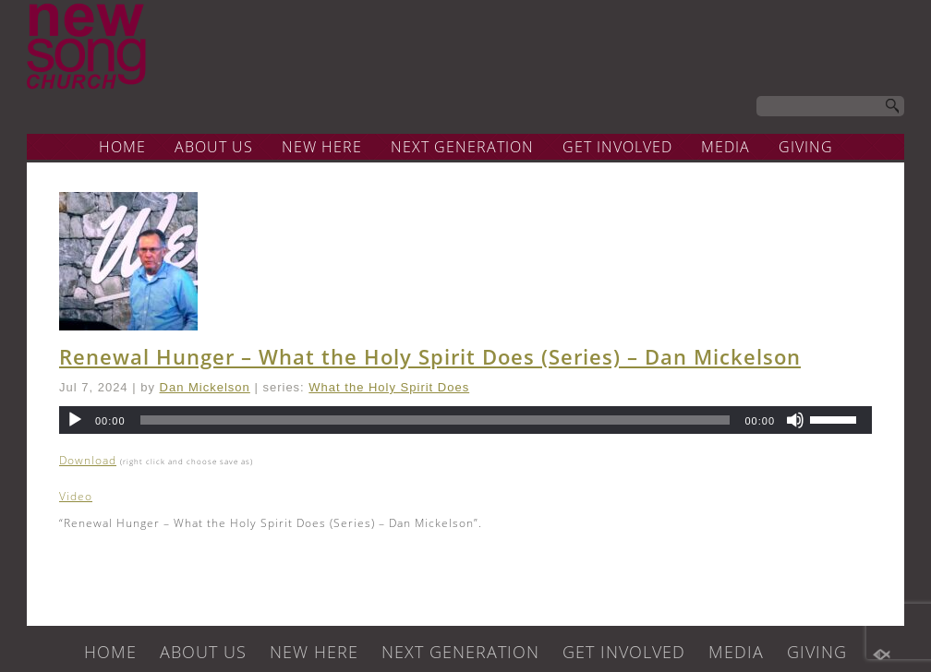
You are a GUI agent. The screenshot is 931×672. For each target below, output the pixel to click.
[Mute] (795, 420)
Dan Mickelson (205, 387)
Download (87, 460)
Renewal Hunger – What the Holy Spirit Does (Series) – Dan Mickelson (430, 356)
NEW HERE (322, 147)
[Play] (75, 420)
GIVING (806, 147)
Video (75, 496)
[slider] (435, 420)
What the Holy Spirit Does (388, 387)
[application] (465, 420)
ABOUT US (214, 147)
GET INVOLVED (617, 147)
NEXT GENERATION (462, 147)
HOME (122, 147)
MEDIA (725, 147)
